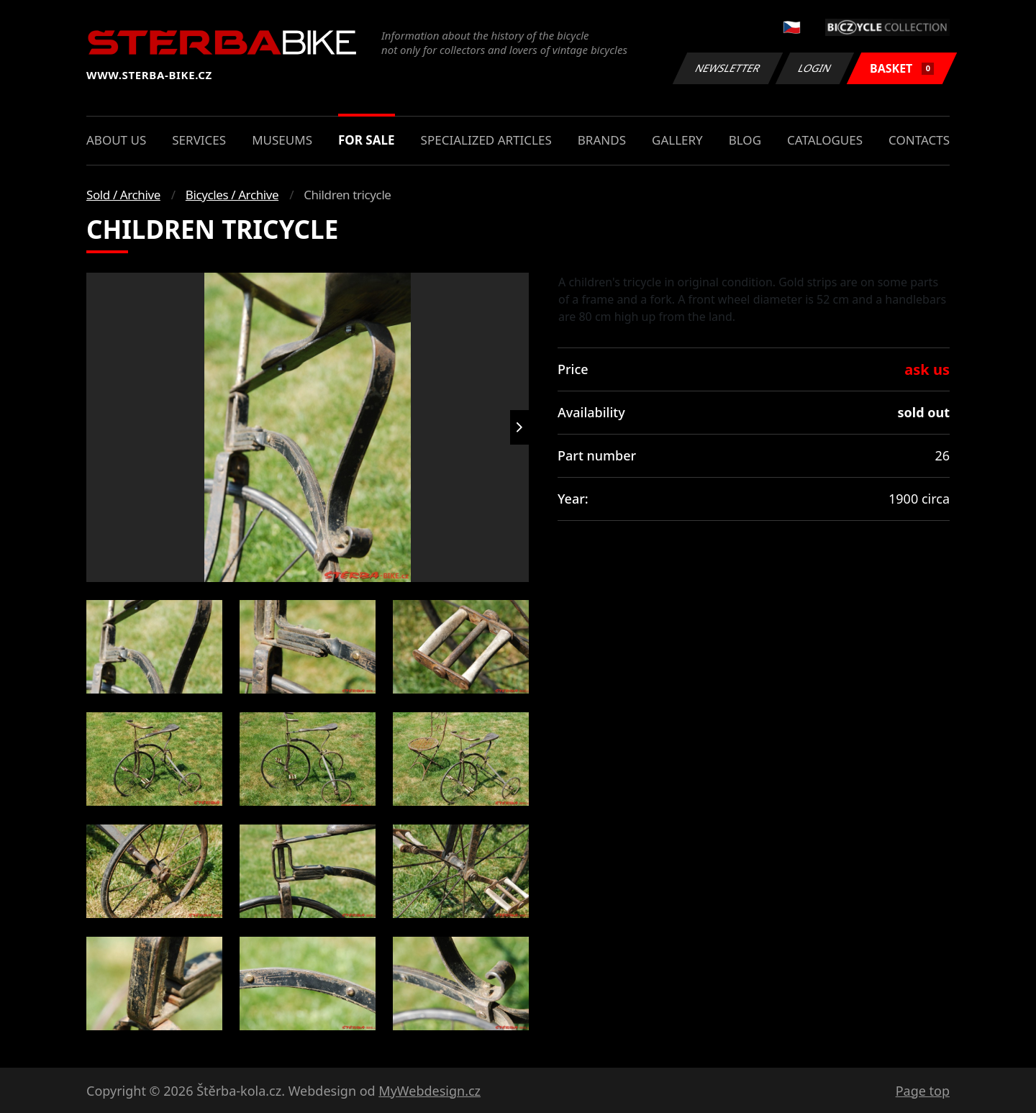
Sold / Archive (123, 194)
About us (116, 140)
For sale (366, 140)
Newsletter (727, 68)
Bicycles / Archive (232, 194)
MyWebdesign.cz (429, 1090)
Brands (602, 140)
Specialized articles (486, 140)
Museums (282, 140)
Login (815, 68)
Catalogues (825, 140)
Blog (745, 140)
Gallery (677, 140)
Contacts (919, 140)
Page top (923, 1090)
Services (199, 140)
